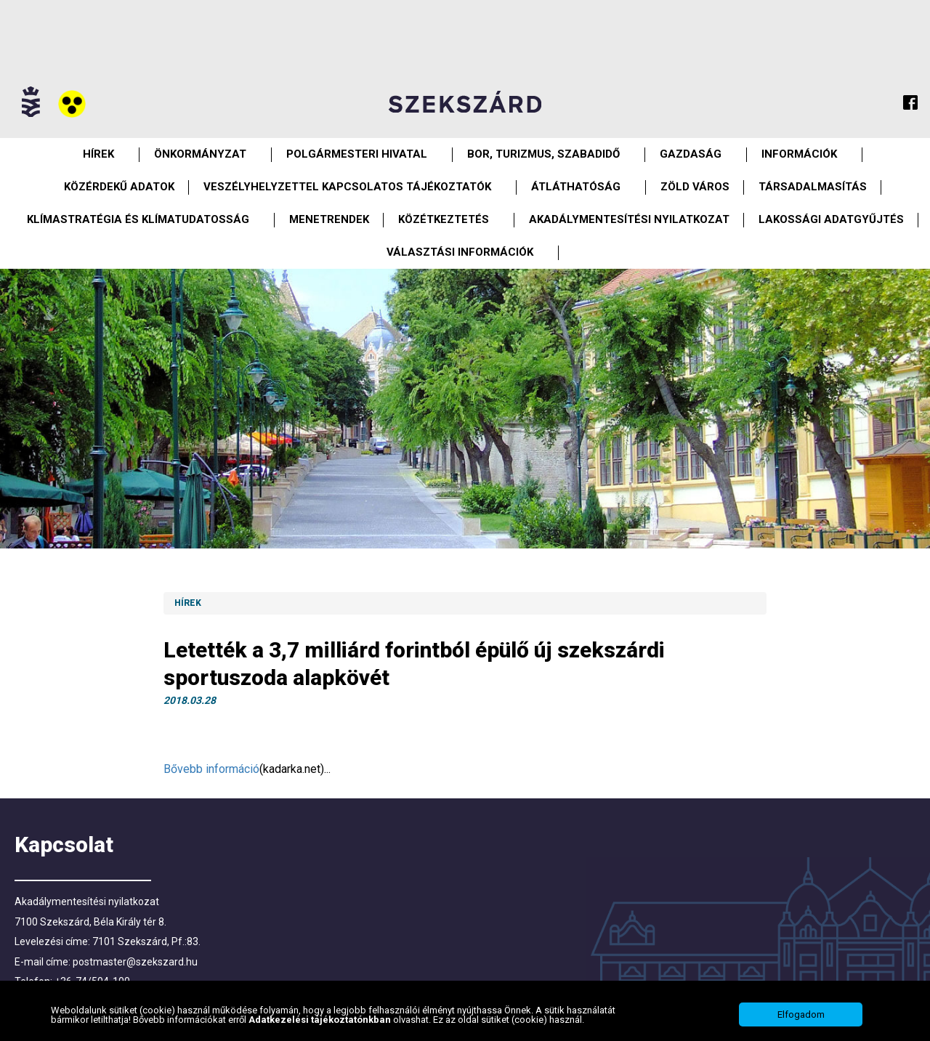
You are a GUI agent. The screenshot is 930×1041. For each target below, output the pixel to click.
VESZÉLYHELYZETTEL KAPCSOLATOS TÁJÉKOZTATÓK (347, 186)
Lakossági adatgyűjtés (831, 219)
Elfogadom (801, 1014)
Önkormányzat (200, 154)
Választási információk (460, 252)
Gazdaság (690, 154)
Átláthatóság (575, 186)
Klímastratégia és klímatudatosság (138, 219)
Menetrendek (329, 219)
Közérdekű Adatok (119, 186)
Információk (799, 154)
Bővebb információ (211, 769)
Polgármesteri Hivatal (356, 154)
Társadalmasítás (813, 186)
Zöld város (694, 186)
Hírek (98, 154)
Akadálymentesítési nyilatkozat (629, 219)
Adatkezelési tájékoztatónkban (320, 1019)
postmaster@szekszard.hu (135, 962)
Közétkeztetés (443, 219)
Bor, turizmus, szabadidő (543, 154)
